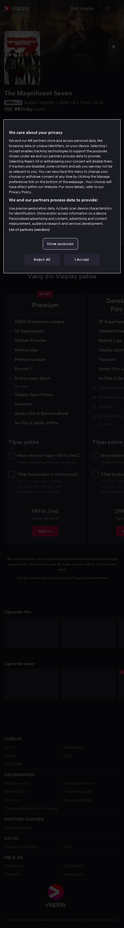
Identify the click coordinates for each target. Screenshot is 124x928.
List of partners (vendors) (29, 229)
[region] (62, 196)
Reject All (42, 259)
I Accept (82, 259)
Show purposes (60, 244)
